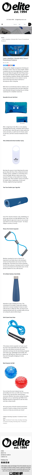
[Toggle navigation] (2, 24)
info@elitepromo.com (20, 19)
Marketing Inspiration (12, 416)
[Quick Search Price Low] (20, 24)
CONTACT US (4, 456)
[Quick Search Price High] (25, 24)
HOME (2, 451)
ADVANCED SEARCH (6, 455)
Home (2, 37)
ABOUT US (3, 453)
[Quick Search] (15, 24)
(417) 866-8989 (10, 19)
